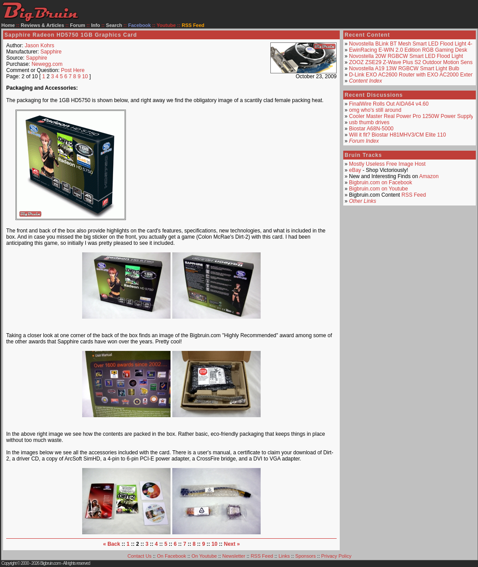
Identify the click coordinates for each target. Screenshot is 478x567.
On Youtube (204, 556)
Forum (77, 25)
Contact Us (140, 556)
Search (114, 25)
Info (95, 25)
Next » (232, 544)
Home (8, 25)
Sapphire (50, 52)
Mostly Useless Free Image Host (387, 164)
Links (284, 556)
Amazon (429, 176)
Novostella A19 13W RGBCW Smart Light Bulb (404, 68)
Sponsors (305, 556)
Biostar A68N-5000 (371, 129)
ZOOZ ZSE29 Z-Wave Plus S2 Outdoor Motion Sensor (413, 62)
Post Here (72, 70)
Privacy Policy (336, 556)
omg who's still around (375, 110)
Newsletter (233, 556)
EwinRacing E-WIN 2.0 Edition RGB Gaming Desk (408, 50)
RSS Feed (414, 195)
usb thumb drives (369, 122)
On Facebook (171, 556)
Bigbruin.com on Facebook (380, 182)
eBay (355, 170)
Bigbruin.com (50, 563)
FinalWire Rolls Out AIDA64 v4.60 (389, 104)
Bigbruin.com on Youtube (378, 189)
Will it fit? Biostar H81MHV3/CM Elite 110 (397, 135)
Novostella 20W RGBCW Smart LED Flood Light (406, 56)
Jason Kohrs (39, 45)
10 (85, 76)
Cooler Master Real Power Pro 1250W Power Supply (411, 116)
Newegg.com (46, 64)
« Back (111, 544)
